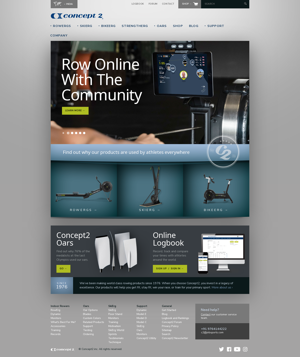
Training (55, 330)
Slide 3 (76, 133)
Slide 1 (68, 133)
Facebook (229, 349)
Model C (142, 322)
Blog (193, 26)
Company (59, 35)
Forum (153, 3)
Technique (114, 342)
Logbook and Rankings (175, 318)
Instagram (245, 349)
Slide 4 (80, 133)
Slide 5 (84, 133)
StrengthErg (135, 26)
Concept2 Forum (172, 322)
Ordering (88, 334)
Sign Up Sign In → (170, 268)
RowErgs (60, 26)
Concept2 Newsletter (175, 338)
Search (166, 334)
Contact (168, 3)
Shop (178, 26)
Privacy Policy (170, 326)
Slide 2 (72, 133)
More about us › (222, 287)
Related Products (93, 322)
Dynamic (56, 314)
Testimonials (116, 338)
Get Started (169, 310)
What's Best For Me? (63, 322)
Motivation (114, 326)
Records (56, 334)
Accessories (58, 326)
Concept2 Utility (146, 338)
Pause (63, 133)
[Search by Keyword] (224, 4)
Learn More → (75, 110)
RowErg (55, 310)
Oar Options (90, 310)
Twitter (221, 349)
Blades (87, 314)
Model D (142, 318)
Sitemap (167, 330)
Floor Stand (115, 314)
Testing (87, 330)
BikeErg (107, 26)
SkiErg (84, 26)
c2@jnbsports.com (212, 332)
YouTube (237, 349)
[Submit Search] (245, 4)
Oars (160, 26)
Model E (141, 314)
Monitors (56, 318)
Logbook (138, 3)
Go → (63, 268)
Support (214, 26)
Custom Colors (92, 318)
